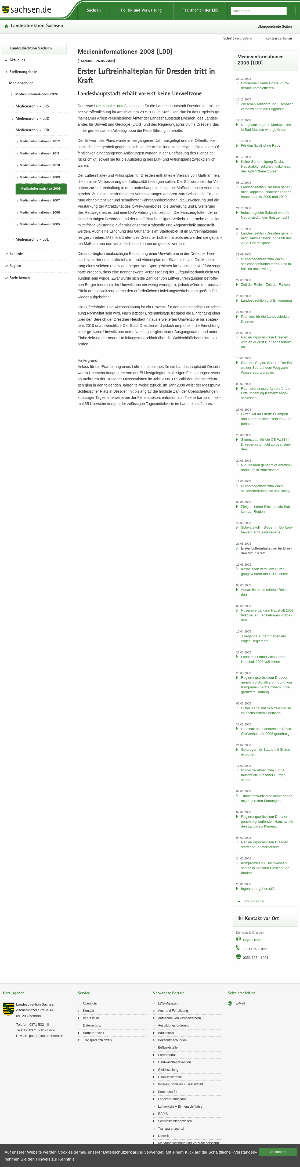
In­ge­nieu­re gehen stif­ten (260, 889)
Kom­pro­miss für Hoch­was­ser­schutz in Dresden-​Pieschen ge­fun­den (265, 868)
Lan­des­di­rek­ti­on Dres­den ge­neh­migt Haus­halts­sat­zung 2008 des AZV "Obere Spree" (266, 238)
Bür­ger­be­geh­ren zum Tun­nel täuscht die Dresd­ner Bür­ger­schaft (263, 775)
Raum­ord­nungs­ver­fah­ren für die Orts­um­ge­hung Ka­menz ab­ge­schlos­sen (265, 393)
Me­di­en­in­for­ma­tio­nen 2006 (40, 213)
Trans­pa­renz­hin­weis (97, 1040)
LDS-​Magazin (168, 1003)
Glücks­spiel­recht (170, 1077)
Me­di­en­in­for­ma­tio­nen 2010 (40, 165)
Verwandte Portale (168, 993)
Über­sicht (90, 1003)
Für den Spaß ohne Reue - (262, 145)
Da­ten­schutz (92, 1025)
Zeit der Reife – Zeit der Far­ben (265, 285)
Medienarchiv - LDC (32, 119)
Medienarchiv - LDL (32, 240)
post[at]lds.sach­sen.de (46, 1036)
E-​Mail (240, 1003)
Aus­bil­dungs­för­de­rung (174, 1025)
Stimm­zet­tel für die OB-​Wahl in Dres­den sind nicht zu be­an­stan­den (266, 444)
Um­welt (163, 1136)
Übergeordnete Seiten (275, 26)
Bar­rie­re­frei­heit (93, 1033)
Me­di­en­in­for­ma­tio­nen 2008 (40, 189)
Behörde (16, 254)
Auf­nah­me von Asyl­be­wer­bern (179, 1018)
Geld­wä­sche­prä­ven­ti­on (174, 1062)
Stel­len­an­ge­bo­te (23, 72)
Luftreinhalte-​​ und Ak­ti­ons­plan (118, 106)
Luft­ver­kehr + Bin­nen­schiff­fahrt (180, 1106)
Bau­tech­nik (166, 1033)
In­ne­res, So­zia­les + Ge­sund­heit (180, 1084)
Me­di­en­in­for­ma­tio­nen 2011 (39, 154)
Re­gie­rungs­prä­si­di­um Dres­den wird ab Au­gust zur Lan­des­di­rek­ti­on (266, 342)
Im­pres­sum (91, 1018)
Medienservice (21, 83)
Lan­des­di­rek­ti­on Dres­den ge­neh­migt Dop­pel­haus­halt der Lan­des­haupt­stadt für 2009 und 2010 (266, 192)
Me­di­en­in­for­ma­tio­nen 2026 (36, 94)
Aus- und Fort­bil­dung (173, 1011)
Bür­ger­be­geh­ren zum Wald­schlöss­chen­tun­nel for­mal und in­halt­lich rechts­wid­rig (266, 264)
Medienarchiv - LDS (32, 107)
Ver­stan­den (278, 1152)
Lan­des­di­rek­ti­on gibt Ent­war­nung (266, 300)
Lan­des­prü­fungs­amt (172, 1099)
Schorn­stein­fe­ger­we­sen (175, 1121)
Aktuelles (17, 60)
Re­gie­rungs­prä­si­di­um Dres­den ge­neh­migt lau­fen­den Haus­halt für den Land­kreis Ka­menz (267, 821)
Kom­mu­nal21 (167, 1092)
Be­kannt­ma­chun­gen (172, 1040)
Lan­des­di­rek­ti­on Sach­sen (37, 26)
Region (15, 266)
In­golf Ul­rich (252, 940)
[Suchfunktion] (259, 11)
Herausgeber (13, 993)
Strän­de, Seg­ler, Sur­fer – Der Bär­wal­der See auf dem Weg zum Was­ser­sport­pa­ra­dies (267, 367)
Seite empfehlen (241, 993)
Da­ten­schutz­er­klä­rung (123, 1152)
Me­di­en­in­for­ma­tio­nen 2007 (40, 201)
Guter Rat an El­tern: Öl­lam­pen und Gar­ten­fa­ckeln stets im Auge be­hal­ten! (266, 419)
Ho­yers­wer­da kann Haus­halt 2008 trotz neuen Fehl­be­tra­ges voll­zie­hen (267, 615)
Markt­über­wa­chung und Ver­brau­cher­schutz (189, 1143)
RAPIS (163, 1114)
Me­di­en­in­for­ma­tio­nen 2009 (40, 177)
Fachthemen (19, 278)
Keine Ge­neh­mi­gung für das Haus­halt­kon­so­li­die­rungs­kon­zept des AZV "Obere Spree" (266, 166)
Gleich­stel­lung (168, 1070)
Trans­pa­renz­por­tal (171, 1128)
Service (84, 993)
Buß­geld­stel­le (168, 1047)
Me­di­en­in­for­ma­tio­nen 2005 (40, 224)
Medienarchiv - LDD (32, 130)
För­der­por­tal (167, 1055)
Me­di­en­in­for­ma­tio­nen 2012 (40, 141)
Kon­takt (88, 1011)
